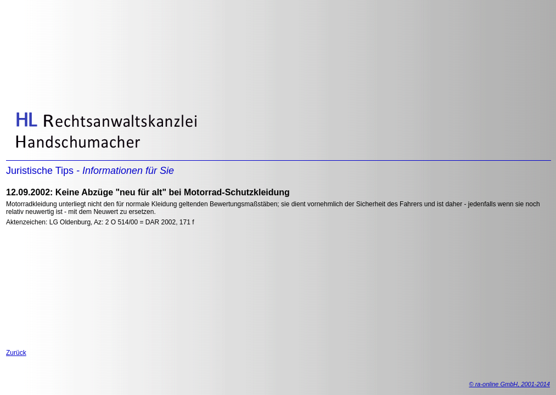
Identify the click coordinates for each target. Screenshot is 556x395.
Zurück (16, 353)
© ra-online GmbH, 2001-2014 (509, 384)
